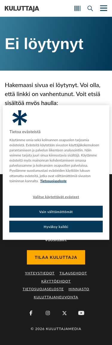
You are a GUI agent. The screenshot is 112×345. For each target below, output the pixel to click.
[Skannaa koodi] (77, 8)
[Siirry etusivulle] (22, 8)
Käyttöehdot (56, 281)
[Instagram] (48, 313)
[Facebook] (31, 313)
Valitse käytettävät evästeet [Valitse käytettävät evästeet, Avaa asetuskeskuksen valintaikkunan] (56, 196)
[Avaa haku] (90, 8)
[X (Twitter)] (64, 313)
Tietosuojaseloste (43, 289)
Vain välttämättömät (56, 211)
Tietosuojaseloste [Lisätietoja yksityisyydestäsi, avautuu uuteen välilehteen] (53, 181)
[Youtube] (81, 313)
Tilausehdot (73, 273)
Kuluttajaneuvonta (56, 297)
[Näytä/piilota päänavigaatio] (103, 8)
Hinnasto (78, 289)
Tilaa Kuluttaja (56, 257)
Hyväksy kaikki (56, 226)
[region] (56, 172)
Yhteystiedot (40, 273)
